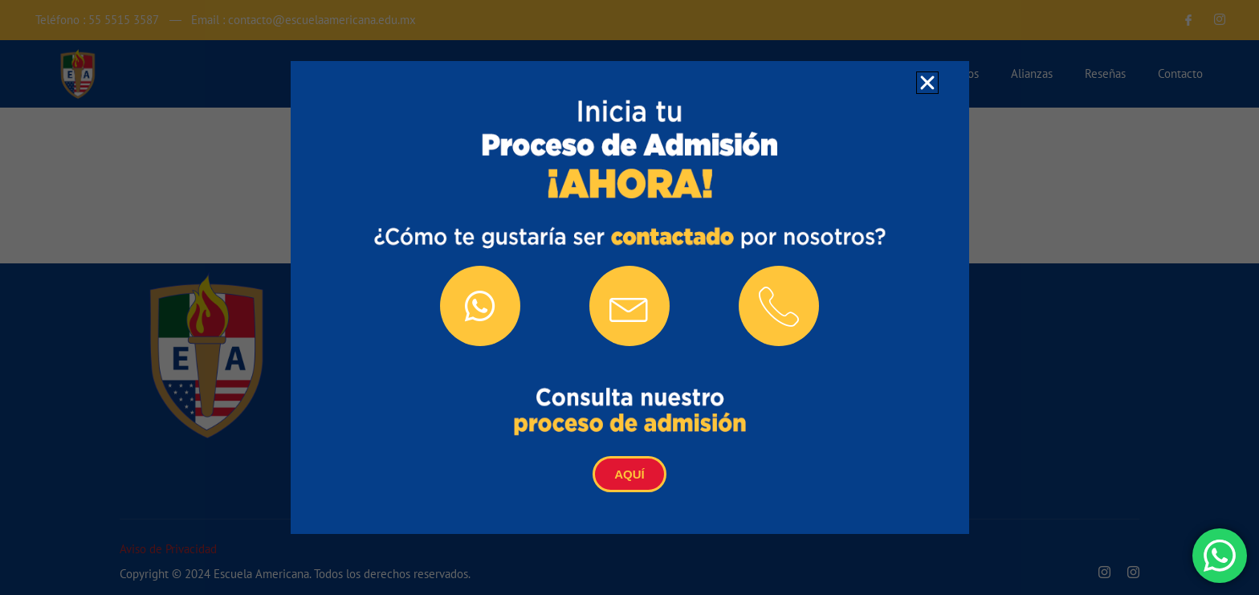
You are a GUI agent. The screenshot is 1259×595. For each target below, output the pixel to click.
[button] (927, 82)
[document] (629, 297)
